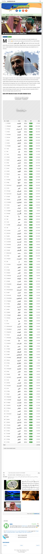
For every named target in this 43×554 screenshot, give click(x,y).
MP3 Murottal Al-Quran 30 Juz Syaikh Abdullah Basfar (16, 531)
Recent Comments (6, 542)
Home (4, 14)
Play (25, 123)
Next (37, 545)
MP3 (31, 123)
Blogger (23, 552)
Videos (12, 14)
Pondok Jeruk (24, 525)
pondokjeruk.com (11, 1)
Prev (5, 545)
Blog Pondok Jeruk (21, 5)
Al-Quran (7, 14)
